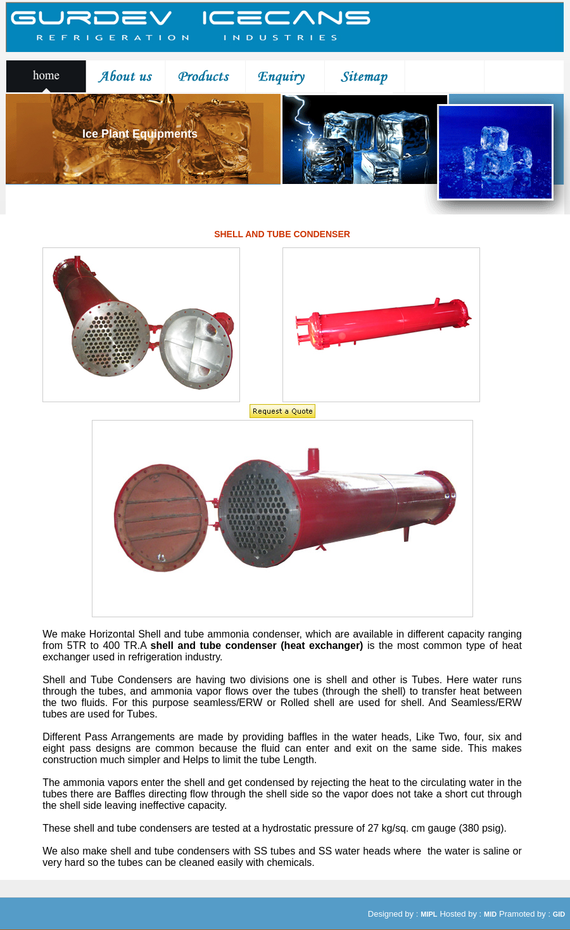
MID (490, 914)
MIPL (429, 914)
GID (559, 914)
